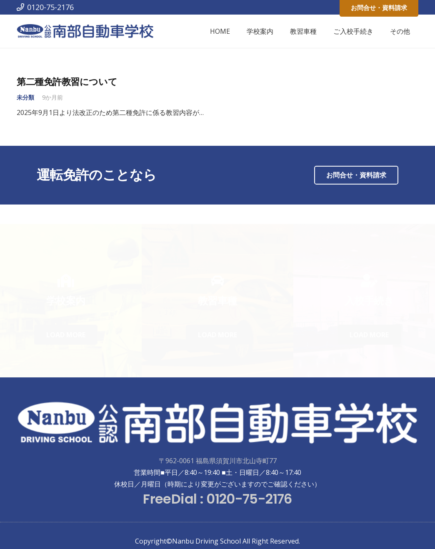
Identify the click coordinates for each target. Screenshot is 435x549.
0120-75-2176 (249, 498)
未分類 (25, 97)
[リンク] (85, 31)
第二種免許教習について (67, 81)
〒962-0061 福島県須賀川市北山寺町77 (218, 460)
